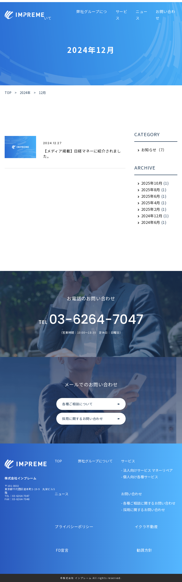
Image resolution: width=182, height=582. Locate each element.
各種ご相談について (77, 404)
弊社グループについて (95, 460)
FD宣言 (74, 550)
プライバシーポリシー (74, 526)
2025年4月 (150, 202)
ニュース (61, 493)
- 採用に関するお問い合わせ (143, 509)
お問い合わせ (131, 493)
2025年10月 (151, 183)
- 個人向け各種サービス (139, 476)
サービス (121, 15)
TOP (58, 460)
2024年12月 (151, 215)
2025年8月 (150, 189)
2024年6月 (150, 222)
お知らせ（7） (154, 149)
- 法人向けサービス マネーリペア (147, 470)
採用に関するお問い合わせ (82, 418)
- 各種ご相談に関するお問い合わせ (148, 503)
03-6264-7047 (91, 320)
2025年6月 (150, 196)
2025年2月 (150, 209)
